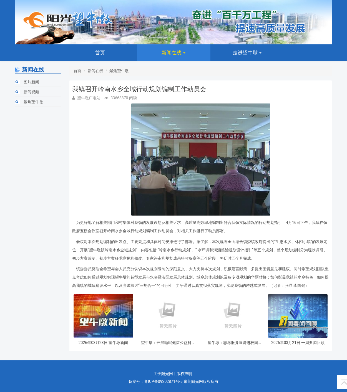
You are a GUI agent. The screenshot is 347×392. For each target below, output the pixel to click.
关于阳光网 (163, 373)
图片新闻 (31, 82)
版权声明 (184, 373)
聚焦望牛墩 (33, 102)
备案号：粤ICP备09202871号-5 (155, 381)
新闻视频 (31, 92)
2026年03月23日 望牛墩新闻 (103, 343)
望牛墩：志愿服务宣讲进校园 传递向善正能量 (233, 343)
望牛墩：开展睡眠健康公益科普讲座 (168, 343)
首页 (100, 52)
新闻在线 (173, 52)
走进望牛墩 (247, 52)
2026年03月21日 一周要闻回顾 (298, 343)
